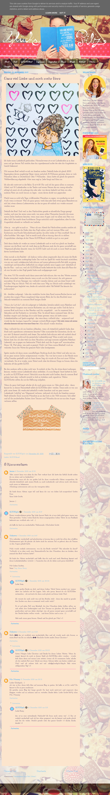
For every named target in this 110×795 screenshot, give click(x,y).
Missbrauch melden (91, 374)
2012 (88, 357)
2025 (88, 233)
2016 (88, 265)
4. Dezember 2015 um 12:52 (25, 471)
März (90, 338)
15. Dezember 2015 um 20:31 (31, 679)
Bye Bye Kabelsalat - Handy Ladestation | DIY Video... (95, 281)
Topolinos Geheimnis (94, 304)
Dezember (91, 272)
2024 (88, 236)
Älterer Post (72, 771)
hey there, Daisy (21, 568)
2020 (88, 251)
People (72, 61)
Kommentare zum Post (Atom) (24, 776)
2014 (88, 350)
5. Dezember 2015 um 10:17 (32, 512)
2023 (88, 240)
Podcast (82, 61)
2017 (87, 261)
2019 (88, 254)
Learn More (51, 13)
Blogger (59, 789)
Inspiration (52, 61)
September (92, 323)
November (92, 276)
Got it (62, 13)
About (6, 61)
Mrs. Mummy (15, 679)
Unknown (13, 536)
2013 (88, 353)
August (91, 327)
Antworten (14, 505)
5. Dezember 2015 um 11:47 (27, 536)
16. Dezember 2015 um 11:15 (38, 708)
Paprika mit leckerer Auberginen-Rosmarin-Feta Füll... (96, 299)
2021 (88, 247)
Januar (90, 345)
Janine (12, 471)
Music (63, 61)
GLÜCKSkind (26, 61)
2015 (88, 269)
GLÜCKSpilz (14, 512)
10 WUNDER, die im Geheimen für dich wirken (99, 383)
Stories (92, 61)
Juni (89, 331)
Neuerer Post (10, 771)
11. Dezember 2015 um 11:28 (28, 632)
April (90, 334)
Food (15, 61)
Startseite (41, 771)
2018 (88, 258)
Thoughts (7, 66)
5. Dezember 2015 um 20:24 (38, 581)
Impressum (40, 61)
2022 (88, 244)
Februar (91, 341)
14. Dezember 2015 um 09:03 (39, 650)
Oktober (91, 320)
